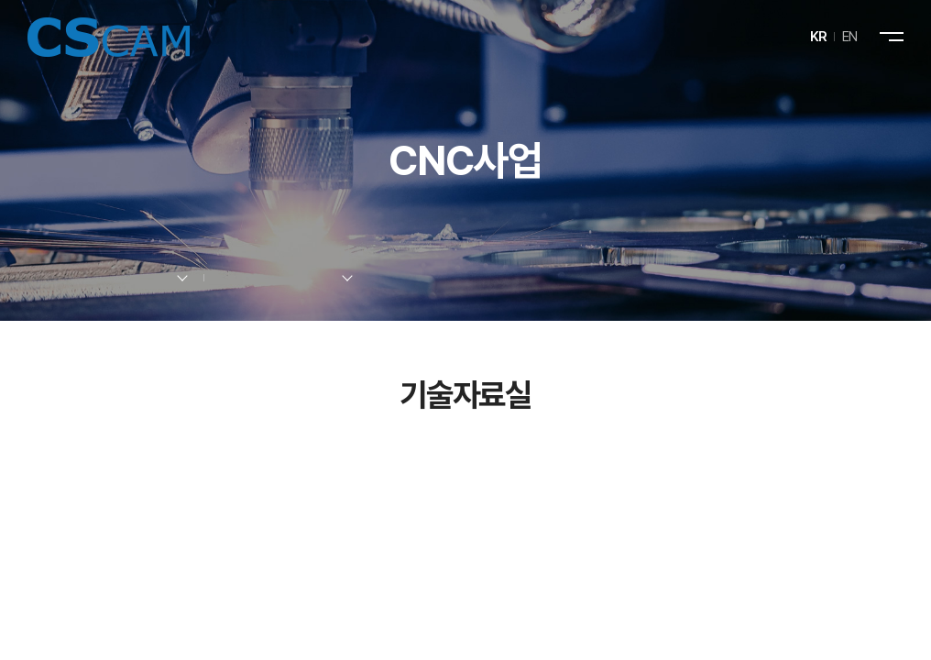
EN (850, 36)
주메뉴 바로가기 (0, 0)
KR (818, 36)
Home (33, 278)
